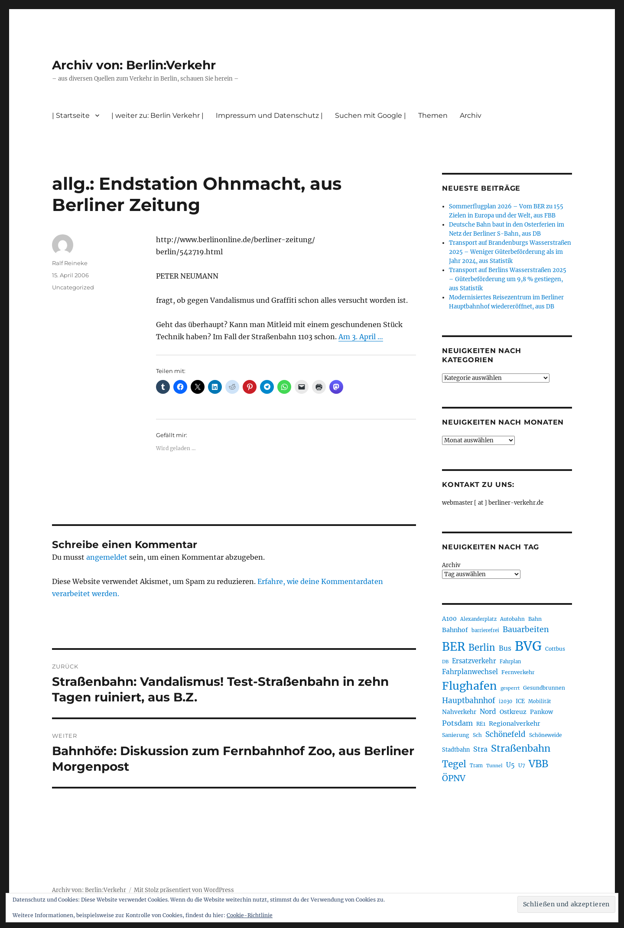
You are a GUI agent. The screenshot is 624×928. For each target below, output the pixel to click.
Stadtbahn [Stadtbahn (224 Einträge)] (456, 749)
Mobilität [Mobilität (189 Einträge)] (539, 701)
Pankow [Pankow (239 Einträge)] (541, 712)
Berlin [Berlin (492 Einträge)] (481, 647)
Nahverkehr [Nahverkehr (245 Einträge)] (459, 712)
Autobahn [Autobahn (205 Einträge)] (512, 619)
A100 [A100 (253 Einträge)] (449, 619)
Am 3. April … (360, 336)
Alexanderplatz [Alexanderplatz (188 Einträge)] (478, 619)
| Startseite (71, 115)
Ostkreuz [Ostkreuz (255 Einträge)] (513, 712)
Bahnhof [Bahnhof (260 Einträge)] (455, 630)
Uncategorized (73, 287)
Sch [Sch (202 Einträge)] (477, 735)
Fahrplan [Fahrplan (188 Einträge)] (510, 662)
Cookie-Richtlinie (250, 915)
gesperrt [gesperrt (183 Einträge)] (510, 688)
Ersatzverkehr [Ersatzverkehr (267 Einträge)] (474, 661)
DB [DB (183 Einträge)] (445, 662)
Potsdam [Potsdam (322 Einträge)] (457, 723)
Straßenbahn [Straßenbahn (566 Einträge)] (520, 748)
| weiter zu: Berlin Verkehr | (157, 115)
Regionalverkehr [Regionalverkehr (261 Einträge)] (514, 723)
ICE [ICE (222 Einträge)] (520, 701)
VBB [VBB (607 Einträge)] (538, 764)
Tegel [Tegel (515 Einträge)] (454, 764)
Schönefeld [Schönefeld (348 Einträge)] (505, 734)
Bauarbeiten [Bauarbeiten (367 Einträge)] (526, 629)
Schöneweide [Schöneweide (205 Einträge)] (545, 735)
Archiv (470, 115)
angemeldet (106, 557)
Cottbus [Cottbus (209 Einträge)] (555, 649)
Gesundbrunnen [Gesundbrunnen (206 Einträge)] (544, 688)
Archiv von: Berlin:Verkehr (134, 65)
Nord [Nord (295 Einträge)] (488, 711)
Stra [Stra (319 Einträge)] (480, 749)
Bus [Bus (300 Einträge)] (505, 648)
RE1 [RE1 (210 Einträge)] (480, 723)
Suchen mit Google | (370, 115)
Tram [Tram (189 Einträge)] (476, 766)
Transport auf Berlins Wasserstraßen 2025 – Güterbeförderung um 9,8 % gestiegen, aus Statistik (507, 279)
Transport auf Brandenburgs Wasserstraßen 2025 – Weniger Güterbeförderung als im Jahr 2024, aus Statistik (510, 252)
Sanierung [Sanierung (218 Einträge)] (455, 735)
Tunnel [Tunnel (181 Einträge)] (494, 766)
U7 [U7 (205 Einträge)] (521, 765)
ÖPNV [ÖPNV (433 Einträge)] (453, 778)
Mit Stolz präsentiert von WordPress (184, 890)
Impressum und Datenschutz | (269, 115)
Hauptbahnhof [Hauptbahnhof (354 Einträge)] (468, 700)
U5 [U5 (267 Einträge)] (510, 765)
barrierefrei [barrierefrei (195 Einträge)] (485, 630)
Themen (433, 115)
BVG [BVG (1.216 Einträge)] (528, 646)
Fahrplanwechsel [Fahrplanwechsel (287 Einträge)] (470, 672)
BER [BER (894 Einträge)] (453, 646)
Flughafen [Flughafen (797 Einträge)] (469, 686)
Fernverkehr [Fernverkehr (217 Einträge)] (518, 672)
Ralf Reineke (70, 263)
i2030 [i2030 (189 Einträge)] (505, 701)
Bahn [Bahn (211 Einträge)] (535, 619)
